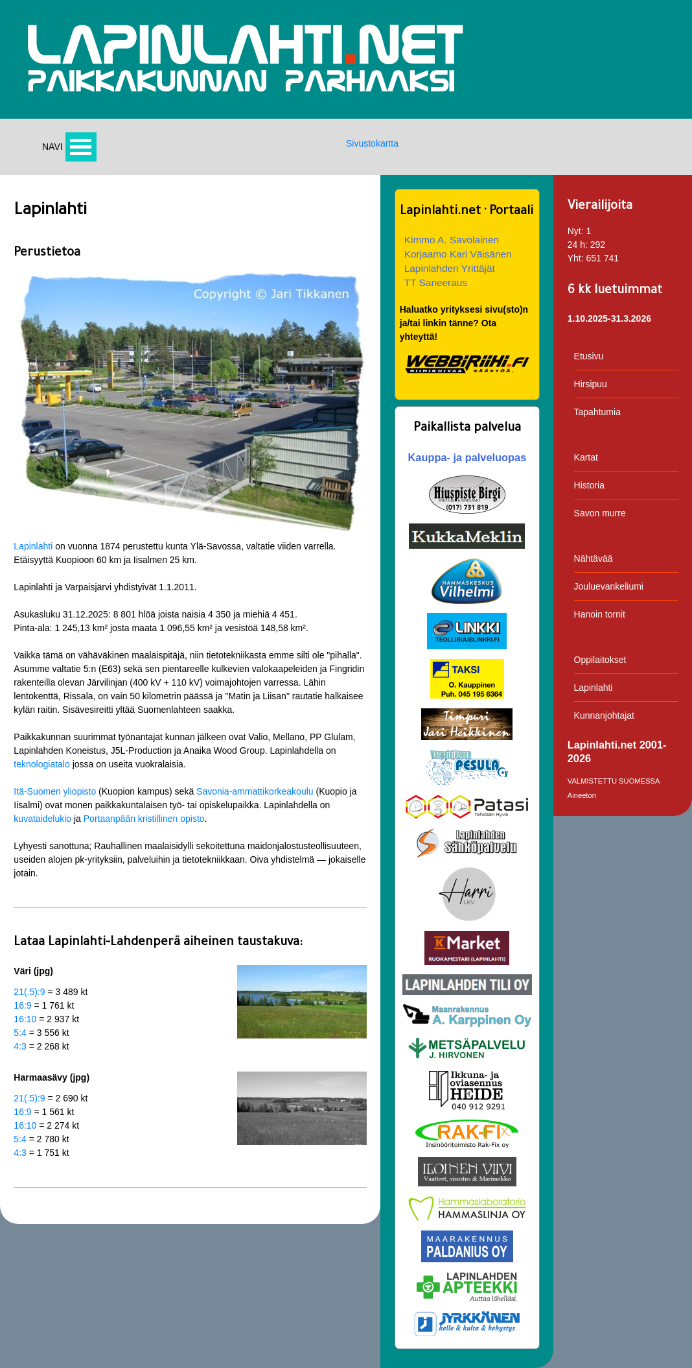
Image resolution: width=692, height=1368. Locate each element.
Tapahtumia (597, 412)
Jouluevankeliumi (608, 586)
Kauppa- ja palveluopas (467, 457)
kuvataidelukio (42, 818)
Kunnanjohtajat (604, 715)
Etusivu (589, 356)
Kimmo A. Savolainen (451, 239)
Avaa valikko (81, 147)
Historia (589, 485)
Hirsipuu (590, 384)
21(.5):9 (29, 992)
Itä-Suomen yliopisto (55, 791)
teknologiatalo (41, 764)
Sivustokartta (372, 143)
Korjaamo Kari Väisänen (458, 253)
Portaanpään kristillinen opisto (144, 818)
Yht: (576, 258)
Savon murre (600, 513)
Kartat (586, 457)
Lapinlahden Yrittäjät (449, 268)
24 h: (578, 244)
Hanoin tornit (599, 614)
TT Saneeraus (435, 282)
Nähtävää (593, 558)
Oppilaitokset (600, 659)
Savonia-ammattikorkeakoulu (255, 791)
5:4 (20, 1032)
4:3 (20, 1046)
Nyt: (576, 231)
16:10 (25, 1019)
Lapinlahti (33, 546)
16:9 (22, 1005)
